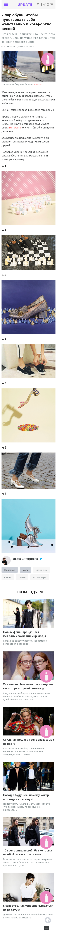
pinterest (38, 84)
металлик (15, 127)
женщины (41, 569)
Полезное (9, 569)
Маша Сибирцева (25, 559)
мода (25, 569)
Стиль (7, 577)
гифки (22, 577)
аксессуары (39, 577)
